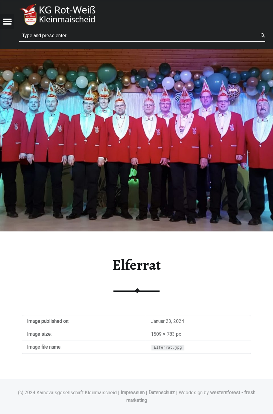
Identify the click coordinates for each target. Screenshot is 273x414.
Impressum (133, 392)
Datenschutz (161, 392)
